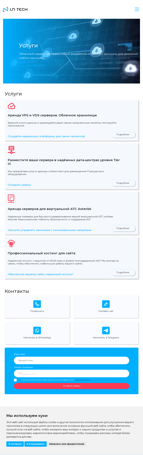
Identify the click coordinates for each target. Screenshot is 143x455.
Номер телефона (23, 367)
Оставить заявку (19, 184)
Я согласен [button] (15, 444)
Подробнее (122, 134)
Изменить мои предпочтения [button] (66, 444)
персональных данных (82, 380)
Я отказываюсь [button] (36, 444)
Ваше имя (19, 354)
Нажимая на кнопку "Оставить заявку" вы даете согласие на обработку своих (55, 380)
